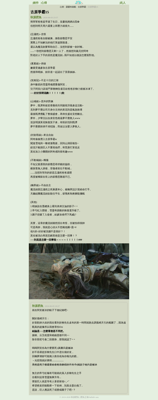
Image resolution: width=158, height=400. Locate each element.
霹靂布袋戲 (71, 7)
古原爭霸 (82, 7)
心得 (62, 7)
